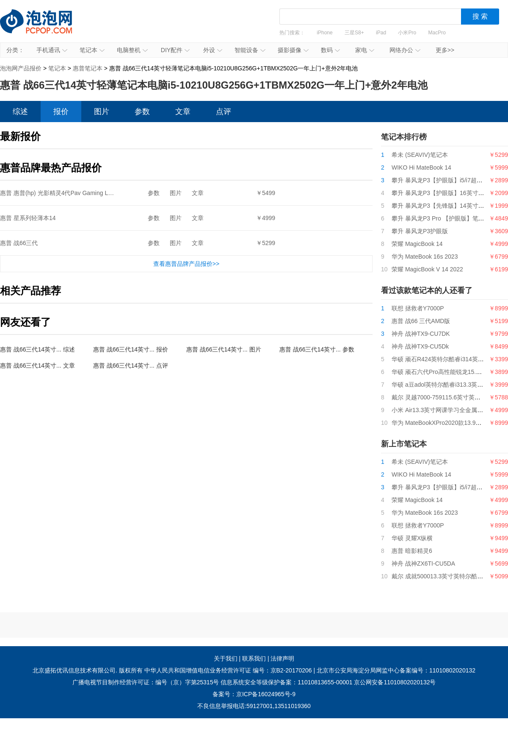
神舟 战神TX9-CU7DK (421, 333)
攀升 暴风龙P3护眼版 (420, 231)
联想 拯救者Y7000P (418, 308)
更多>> (445, 50)
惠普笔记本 (87, 68)
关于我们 (225, 658)
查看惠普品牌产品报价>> (186, 263)
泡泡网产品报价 (44, 27)
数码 (330, 50)
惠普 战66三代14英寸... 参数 (316, 349)
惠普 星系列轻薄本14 (27, 218)
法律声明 (282, 658)
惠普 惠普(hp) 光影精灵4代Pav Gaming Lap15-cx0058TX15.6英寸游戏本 (95, 193)
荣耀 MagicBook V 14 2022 (427, 269)
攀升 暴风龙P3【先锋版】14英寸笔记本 (444, 205)
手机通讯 (51, 50)
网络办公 (404, 50)
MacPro (437, 33)
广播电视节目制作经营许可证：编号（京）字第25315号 (145, 682)
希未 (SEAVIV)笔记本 (420, 154)
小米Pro (407, 33)
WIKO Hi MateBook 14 (421, 167)
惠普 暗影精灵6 (412, 550)
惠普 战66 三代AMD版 (421, 321)
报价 (61, 111)
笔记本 (92, 50)
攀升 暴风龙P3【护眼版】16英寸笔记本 (444, 193)
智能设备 (250, 50)
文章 (182, 111)
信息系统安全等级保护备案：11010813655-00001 (286, 682)
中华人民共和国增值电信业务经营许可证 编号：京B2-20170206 (228, 670)
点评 (223, 111)
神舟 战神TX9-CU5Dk (420, 346)
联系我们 (254, 658)
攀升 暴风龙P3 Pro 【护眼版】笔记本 (441, 218)
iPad (381, 33)
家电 (364, 50)
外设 (212, 50)
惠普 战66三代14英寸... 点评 (130, 365)
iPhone (324, 33)
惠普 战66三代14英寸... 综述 (37, 349)
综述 (20, 111)
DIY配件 (175, 50)
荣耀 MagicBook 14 (417, 243)
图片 (101, 111)
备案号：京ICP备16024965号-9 (254, 694)
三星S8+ (354, 33)
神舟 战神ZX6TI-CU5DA (423, 563)
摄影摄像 (293, 50)
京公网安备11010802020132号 (395, 682)
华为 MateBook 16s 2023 (425, 256)
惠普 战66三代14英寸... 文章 (37, 365)
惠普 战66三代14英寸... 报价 (130, 349)
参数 (142, 111)
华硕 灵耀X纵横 (412, 538)
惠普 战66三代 (19, 243)
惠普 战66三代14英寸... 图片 (223, 349)
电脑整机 (132, 50)
